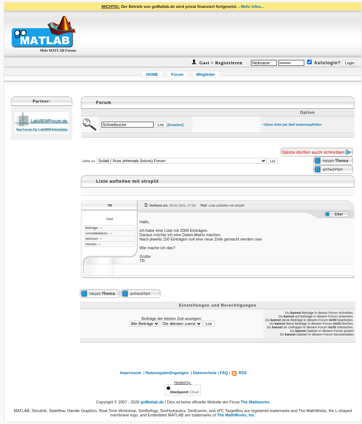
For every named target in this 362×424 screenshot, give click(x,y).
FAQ (224, 373)
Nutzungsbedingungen (167, 373)
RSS (239, 373)
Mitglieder (206, 74)
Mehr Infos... (252, 6)
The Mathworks (255, 402)
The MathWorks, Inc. (236, 415)
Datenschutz (204, 373)
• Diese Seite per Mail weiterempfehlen (292, 124)
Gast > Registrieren (220, 62)
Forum (177, 74)
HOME (152, 74)
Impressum (130, 373)
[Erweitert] (175, 125)
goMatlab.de (152, 402)
